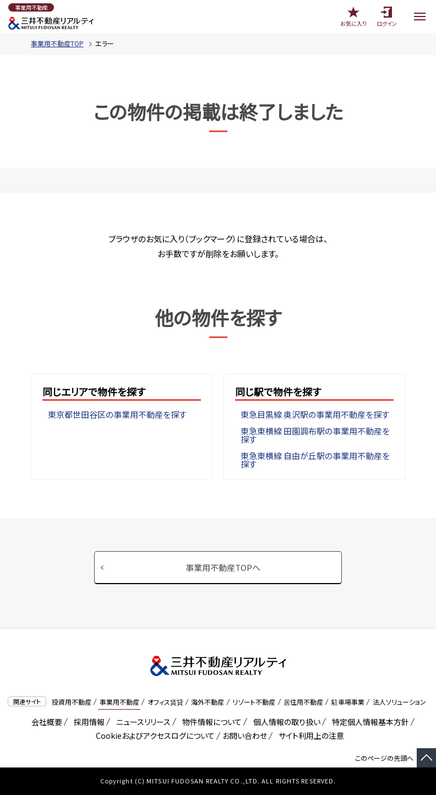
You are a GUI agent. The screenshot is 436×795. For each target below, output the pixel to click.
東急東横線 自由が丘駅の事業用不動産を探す (315, 459)
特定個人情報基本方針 (368, 721)
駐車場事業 (347, 701)
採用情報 (87, 721)
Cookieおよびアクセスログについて (153, 735)
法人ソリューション (399, 701)
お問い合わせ (244, 735)
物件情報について (210, 721)
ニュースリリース (141, 721)
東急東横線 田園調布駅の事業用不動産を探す (315, 435)
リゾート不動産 (253, 701)
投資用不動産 (71, 701)
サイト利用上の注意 (309, 735)
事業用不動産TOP (57, 43)
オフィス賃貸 (165, 701)
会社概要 (45, 721)
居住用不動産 (303, 701)
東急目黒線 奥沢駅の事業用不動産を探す (315, 414)
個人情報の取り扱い (284, 721)
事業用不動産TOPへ (223, 567)
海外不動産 (207, 701)
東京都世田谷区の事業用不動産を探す (117, 414)
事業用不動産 (119, 701)
